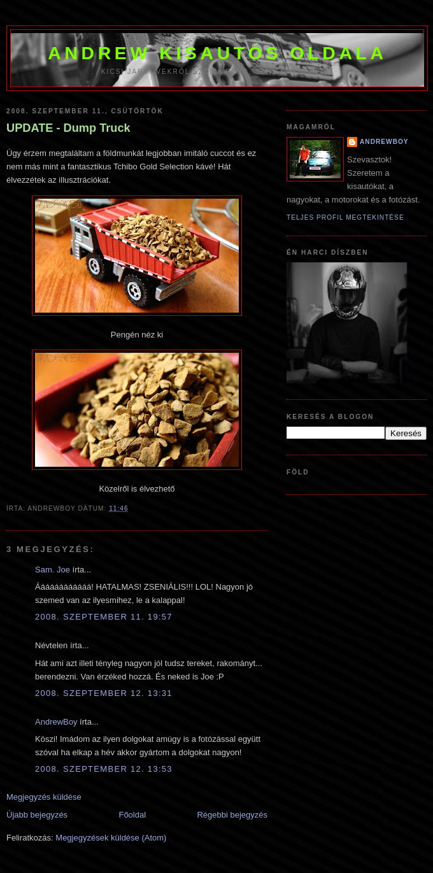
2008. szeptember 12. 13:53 (104, 769)
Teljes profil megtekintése (345, 217)
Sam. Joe (52, 569)
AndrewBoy (56, 722)
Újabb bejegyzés (36, 815)
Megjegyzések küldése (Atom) (110, 837)
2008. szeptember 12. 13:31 (104, 693)
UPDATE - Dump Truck (68, 128)
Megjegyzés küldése (44, 797)
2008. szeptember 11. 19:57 (104, 616)
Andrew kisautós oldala (217, 53)
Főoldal (132, 815)
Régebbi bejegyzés (232, 815)
